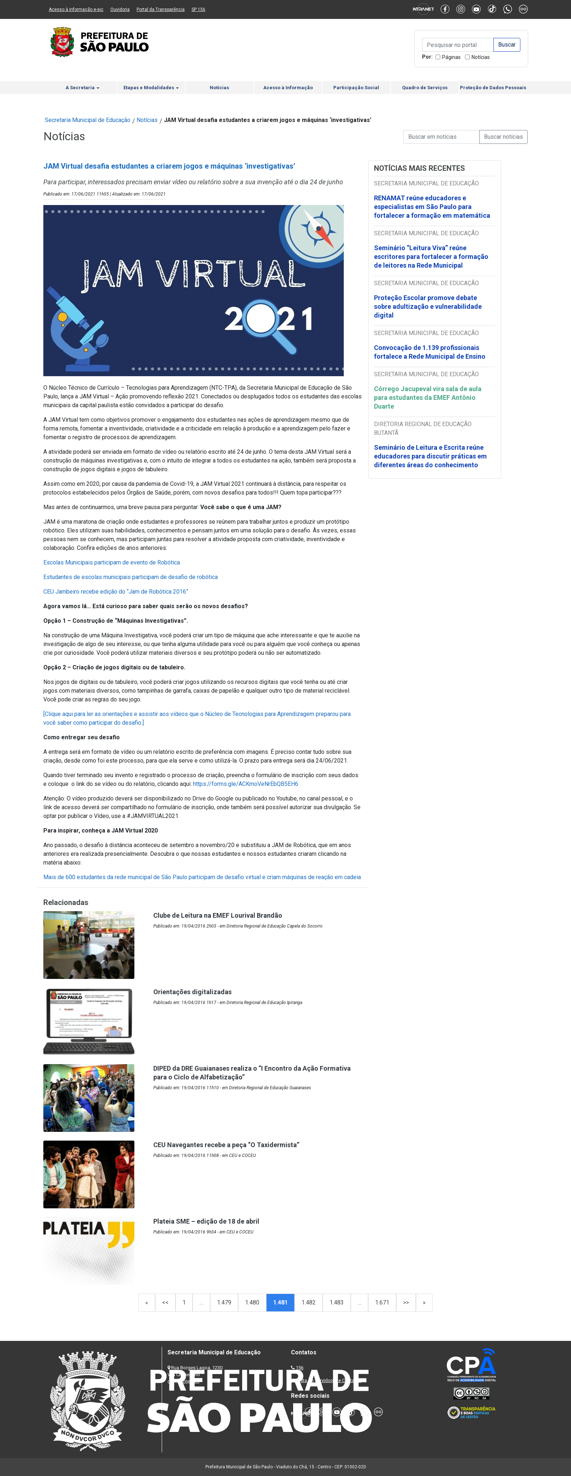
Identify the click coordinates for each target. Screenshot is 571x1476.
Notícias (481, 57)
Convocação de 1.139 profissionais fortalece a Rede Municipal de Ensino (430, 352)
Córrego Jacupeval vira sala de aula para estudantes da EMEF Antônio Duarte (427, 397)
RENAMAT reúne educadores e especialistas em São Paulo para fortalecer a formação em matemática (433, 206)
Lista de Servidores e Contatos (329, 1380)
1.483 (337, 1302)
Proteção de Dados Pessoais (493, 87)
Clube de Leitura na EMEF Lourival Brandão (217, 915)
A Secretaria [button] (82, 87)
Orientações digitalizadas (192, 992)
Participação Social (356, 87)
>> (406, 1302)
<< (165, 1302)
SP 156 (198, 9)
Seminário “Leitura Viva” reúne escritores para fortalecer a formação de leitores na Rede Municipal (431, 256)
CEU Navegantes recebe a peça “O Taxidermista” (226, 1145)
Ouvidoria (120, 9)
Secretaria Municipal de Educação (87, 120)
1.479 (224, 1302)
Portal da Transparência (161, 9)
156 (299, 1367)
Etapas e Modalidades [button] (151, 87)
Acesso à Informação (288, 87)
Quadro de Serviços (425, 87)
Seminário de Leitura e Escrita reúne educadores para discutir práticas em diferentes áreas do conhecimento (430, 456)
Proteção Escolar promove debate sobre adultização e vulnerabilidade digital (428, 306)
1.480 (252, 1302)
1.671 (382, 1302)
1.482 (309, 1302)
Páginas (451, 57)
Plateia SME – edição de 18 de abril (206, 1221)
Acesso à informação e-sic (76, 9)
